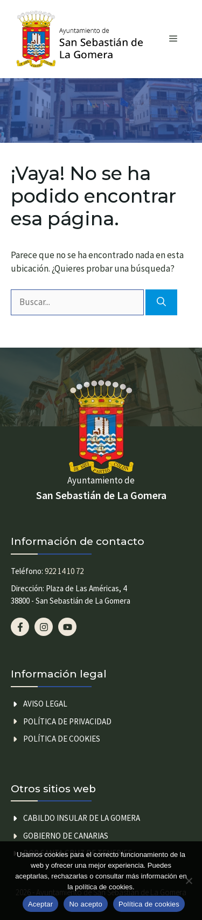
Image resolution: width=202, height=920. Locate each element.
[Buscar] (161, 302)
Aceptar (40, 904)
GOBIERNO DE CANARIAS (65, 836)
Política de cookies (61, 739)
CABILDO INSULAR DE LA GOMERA (81, 818)
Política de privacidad (67, 721)
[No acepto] (188, 880)
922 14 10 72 (64, 571)
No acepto (85, 904)
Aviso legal (45, 703)
